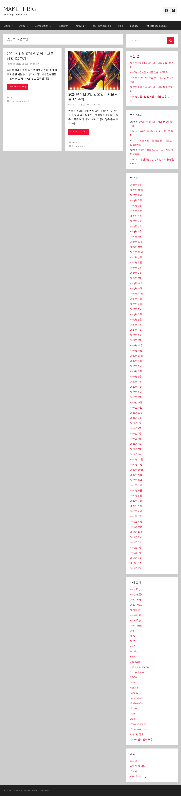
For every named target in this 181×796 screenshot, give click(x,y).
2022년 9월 (136, 360)
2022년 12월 (136, 345)
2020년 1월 (136, 516)
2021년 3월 (135, 443)
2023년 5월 (136, 319)
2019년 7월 (136, 547)
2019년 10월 (136, 531)
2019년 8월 (136, 542)
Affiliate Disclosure (156, 25)
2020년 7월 (136, 485)
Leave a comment (20, 101)
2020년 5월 (136, 495)
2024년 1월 (135, 278)
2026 (132, 646)
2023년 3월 (136, 329)
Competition (43, 25)
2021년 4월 (135, 438)
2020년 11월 (136, 464)
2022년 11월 (136, 350)
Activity (81, 25)
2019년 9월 (136, 537)
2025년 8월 (136, 200)
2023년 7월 (136, 309)
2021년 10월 (136, 412)
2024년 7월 (136, 267)
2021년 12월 (136, 402)
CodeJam (135, 661)
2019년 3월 (136, 562)
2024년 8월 (136, 262)
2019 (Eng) (135, 589)
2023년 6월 (136, 314)
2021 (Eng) (135, 610)
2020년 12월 (136, 459)
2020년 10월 (136, 469)
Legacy (134, 25)
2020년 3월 (136, 505)
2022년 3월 (136, 386)
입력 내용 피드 (137, 765)
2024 (13, 97)
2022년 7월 (136, 366)
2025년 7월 (136, 205)
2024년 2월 (136, 272)
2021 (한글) (136, 615)
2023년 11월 (136, 288)
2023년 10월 (136, 293)
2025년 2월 (136, 231)
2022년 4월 (136, 381)
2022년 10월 (136, 355)
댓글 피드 (135, 770)
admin (36, 64)
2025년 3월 (136, 226)
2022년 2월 (136, 392)
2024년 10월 (136, 252)
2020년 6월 (136, 490)
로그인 (133, 760)
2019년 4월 (136, 557)
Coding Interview (139, 667)
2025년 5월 (136, 215)
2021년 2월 (135, 449)
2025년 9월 (136, 195)
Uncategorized (138, 724)
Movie (133, 708)
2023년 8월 (136, 303)
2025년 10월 (136, 189)
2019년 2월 (136, 568)
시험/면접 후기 (138, 734)
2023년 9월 (136, 298)
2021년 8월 (136, 423)
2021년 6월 (136, 433)
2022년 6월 (136, 371)
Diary (8, 25)
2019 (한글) (136, 594)
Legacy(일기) (137, 698)
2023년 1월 (135, 340)
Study (24, 25)
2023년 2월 (136, 335)
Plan (120, 25)
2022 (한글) (136, 625)
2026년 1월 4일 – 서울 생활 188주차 (149, 72)
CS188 (133, 677)
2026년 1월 (136, 184)
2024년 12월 (136, 241)
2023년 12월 (136, 283)
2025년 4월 (136, 221)
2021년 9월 (136, 417)
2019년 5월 (136, 552)
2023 (132, 630)
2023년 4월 (136, 324)
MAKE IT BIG (19, 8)
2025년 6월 (136, 210)
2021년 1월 (135, 454)
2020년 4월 (136, 500)
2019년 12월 (136, 521)
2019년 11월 (136, 526)
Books (133, 656)
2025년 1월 (135, 236)
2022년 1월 (135, 397)
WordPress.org (138, 776)
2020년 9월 (136, 474)
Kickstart (134, 687)
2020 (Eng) (136, 599)
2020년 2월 (136, 511)
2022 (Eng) (135, 620)
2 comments (78, 146)
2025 (132, 641)
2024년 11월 (136, 246)
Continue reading (17, 86)
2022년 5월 (136, 376)
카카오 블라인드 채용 (141, 739)
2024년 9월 (136, 257)
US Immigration (102, 25)
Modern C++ (136, 703)
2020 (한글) (136, 604)
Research (63, 25)
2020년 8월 (136, 480)
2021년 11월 (136, 407)
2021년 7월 (135, 428)
